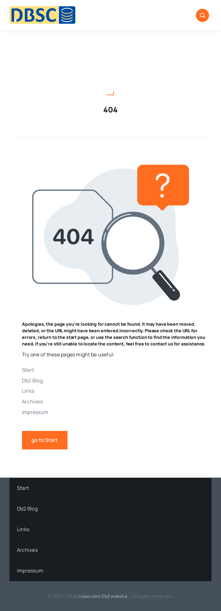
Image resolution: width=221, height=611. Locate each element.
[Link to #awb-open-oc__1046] (202, 15)
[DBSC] (42, 8)
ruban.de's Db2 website (103, 596)
